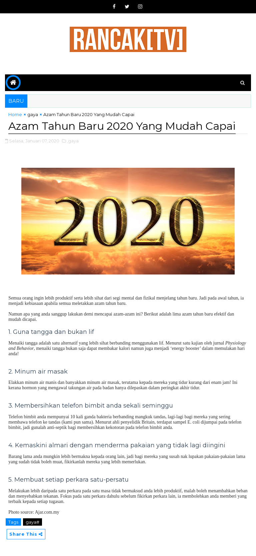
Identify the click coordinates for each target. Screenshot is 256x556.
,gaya (73, 140)
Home (15, 114)
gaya (32, 114)
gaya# (32, 522)
